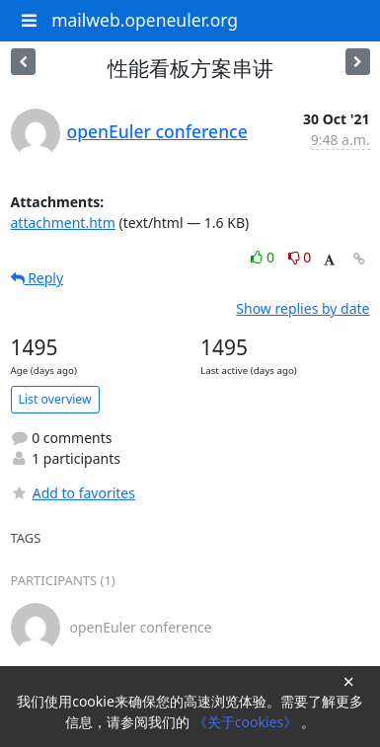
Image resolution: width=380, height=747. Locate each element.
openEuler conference (157, 131)
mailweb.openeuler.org (144, 20)
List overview (55, 399)
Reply (37, 277)
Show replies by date (302, 308)
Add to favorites (73, 493)
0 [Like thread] (264, 257)
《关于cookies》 (247, 721)
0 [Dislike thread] (300, 257)
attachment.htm (63, 222)
